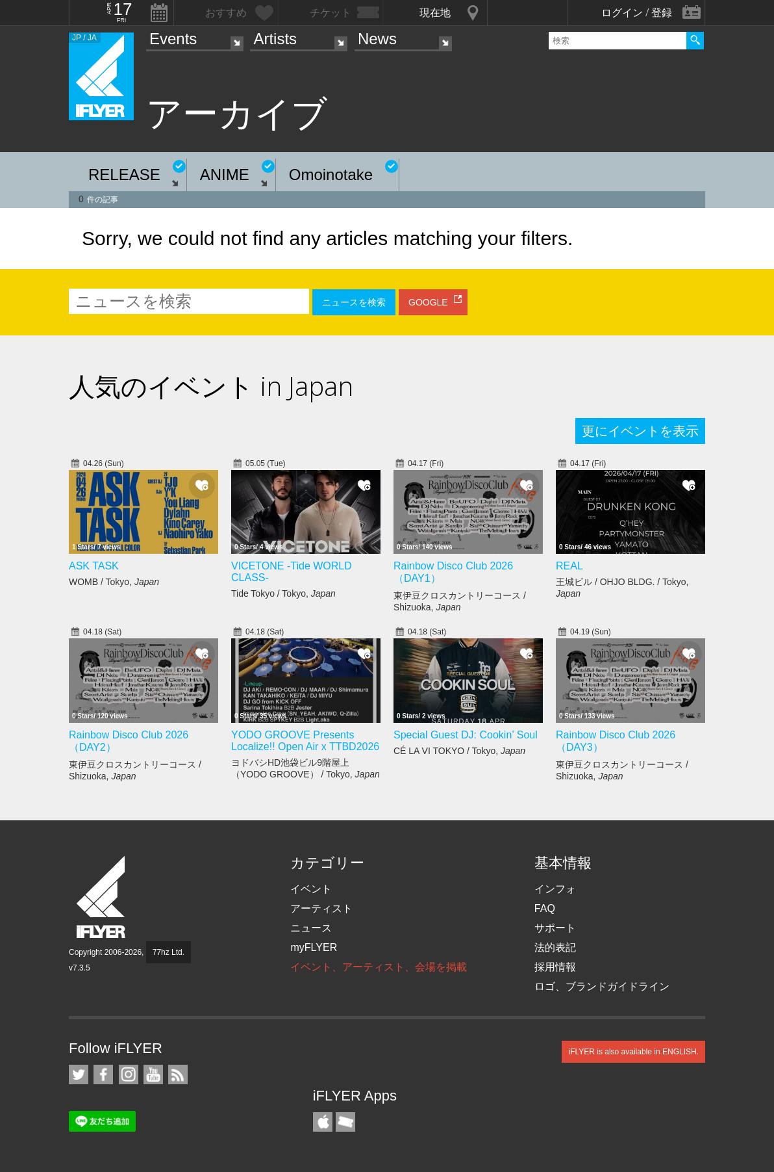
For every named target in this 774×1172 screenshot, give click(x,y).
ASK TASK (94, 565)
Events (173, 38)
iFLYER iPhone (322, 1122)
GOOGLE (428, 302)
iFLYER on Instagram (128, 1074)
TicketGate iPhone (345, 1122)
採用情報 (555, 966)
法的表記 (555, 947)
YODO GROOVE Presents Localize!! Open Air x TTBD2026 (305, 740)
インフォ (555, 888)
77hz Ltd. (168, 952)
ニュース (311, 927)
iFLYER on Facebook (103, 1074)
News (377, 38)
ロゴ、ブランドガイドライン (601, 986)
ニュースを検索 (354, 302)
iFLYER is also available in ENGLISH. (633, 1051)
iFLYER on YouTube (153, 1074)
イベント (311, 888)
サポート (555, 927)
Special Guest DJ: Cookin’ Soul (465, 734)
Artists (275, 38)
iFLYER (101, 897)
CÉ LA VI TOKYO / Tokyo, (459, 751)
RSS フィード (178, 1074)
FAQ (544, 908)
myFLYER (313, 947)
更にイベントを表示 (640, 431)
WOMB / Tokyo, (114, 582)
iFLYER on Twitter (78, 1074)
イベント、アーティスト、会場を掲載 (378, 966)
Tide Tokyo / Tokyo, (283, 593)
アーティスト (321, 908)
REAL (569, 565)
